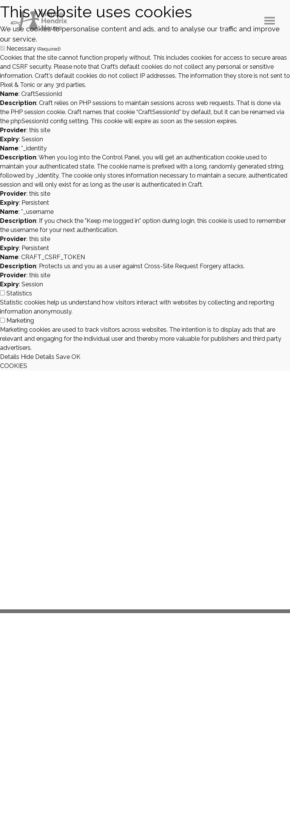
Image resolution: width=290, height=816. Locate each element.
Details (9, 356)
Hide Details (37, 356)
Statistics (19, 293)
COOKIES (13, 365)
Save (63, 356)
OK (75, 356)
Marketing (20, 320)
